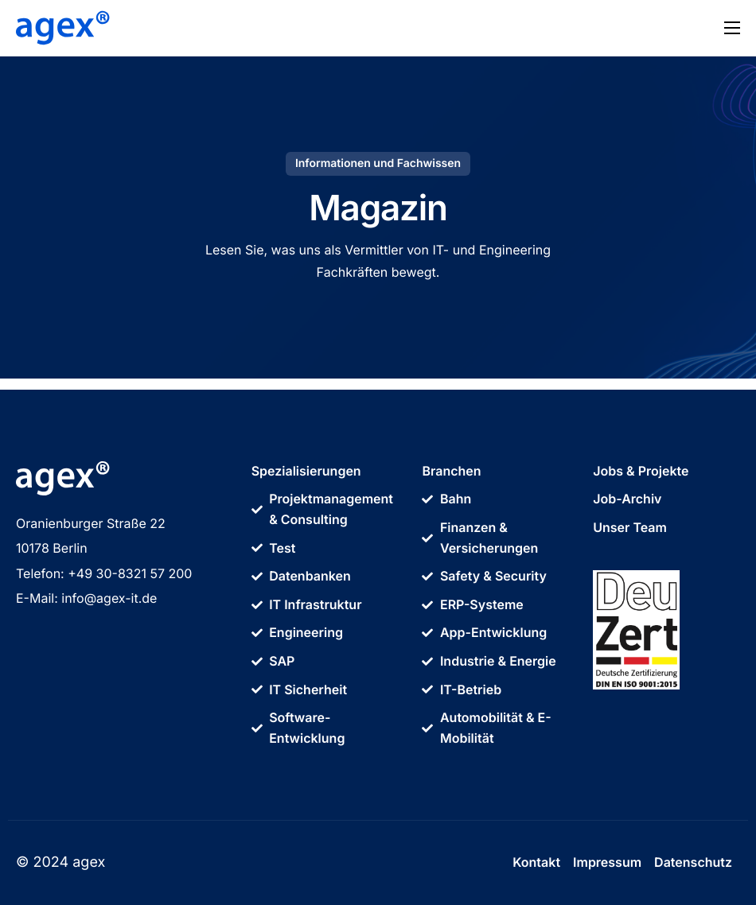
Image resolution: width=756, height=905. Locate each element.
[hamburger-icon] (732, 27)
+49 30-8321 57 (118, 573)
